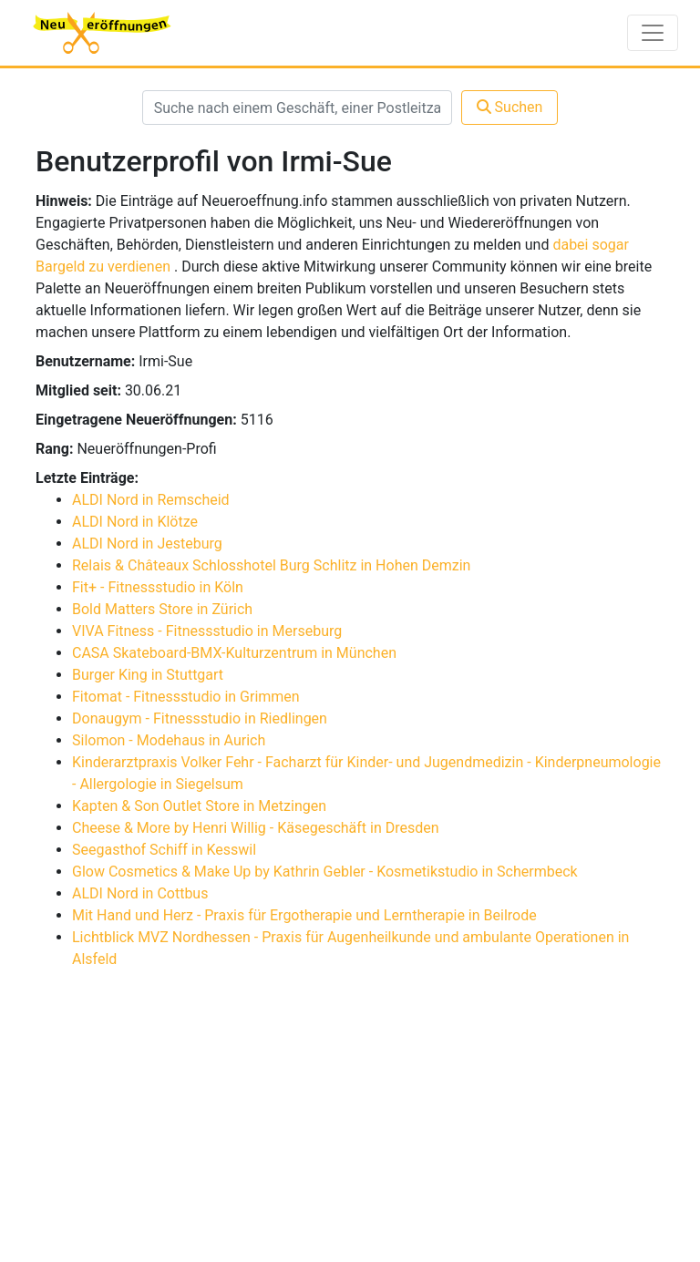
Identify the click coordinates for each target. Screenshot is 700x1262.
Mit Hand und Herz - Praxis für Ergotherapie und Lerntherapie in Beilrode (304, 915)
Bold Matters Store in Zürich (162, 609)
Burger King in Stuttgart (147, 674)
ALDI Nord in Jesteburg (147, 543)
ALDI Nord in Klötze (135, 521)
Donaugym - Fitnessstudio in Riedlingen (199, 718)
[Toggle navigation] (652, 33)
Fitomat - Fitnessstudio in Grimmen (186, 696)
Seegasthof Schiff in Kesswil (164, 849)
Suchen (510, 107)
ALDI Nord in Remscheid (151, 499)
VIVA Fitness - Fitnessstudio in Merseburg (207, 631)
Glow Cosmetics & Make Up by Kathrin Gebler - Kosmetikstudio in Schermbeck (325, 871)
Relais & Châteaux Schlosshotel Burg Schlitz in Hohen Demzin (271, 565)
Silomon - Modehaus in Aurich (168, 740)
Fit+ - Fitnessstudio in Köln (157, 587)
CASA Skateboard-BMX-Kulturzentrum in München (234, 653)
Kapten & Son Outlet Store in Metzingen (199, 806)
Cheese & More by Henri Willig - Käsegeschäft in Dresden (255, 827)
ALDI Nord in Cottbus (140, 893)
